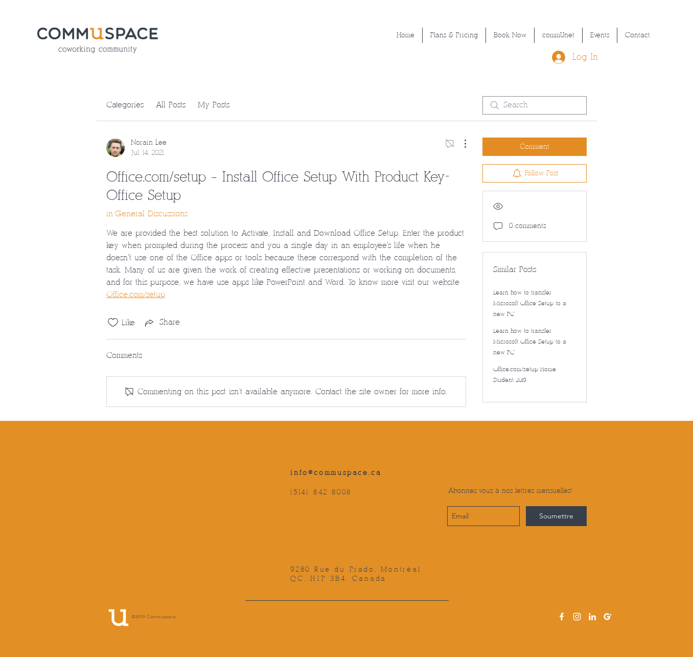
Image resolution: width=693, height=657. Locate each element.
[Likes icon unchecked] (113, 322)
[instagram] (577, 616)
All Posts (171, 105)
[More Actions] (460, 144)
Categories (125, 105)
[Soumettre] (556, 516)
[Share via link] (161, 322)
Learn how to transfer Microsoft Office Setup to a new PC (529, 303)
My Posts (213, 105)
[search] (534, 105)
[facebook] (562, 616)
